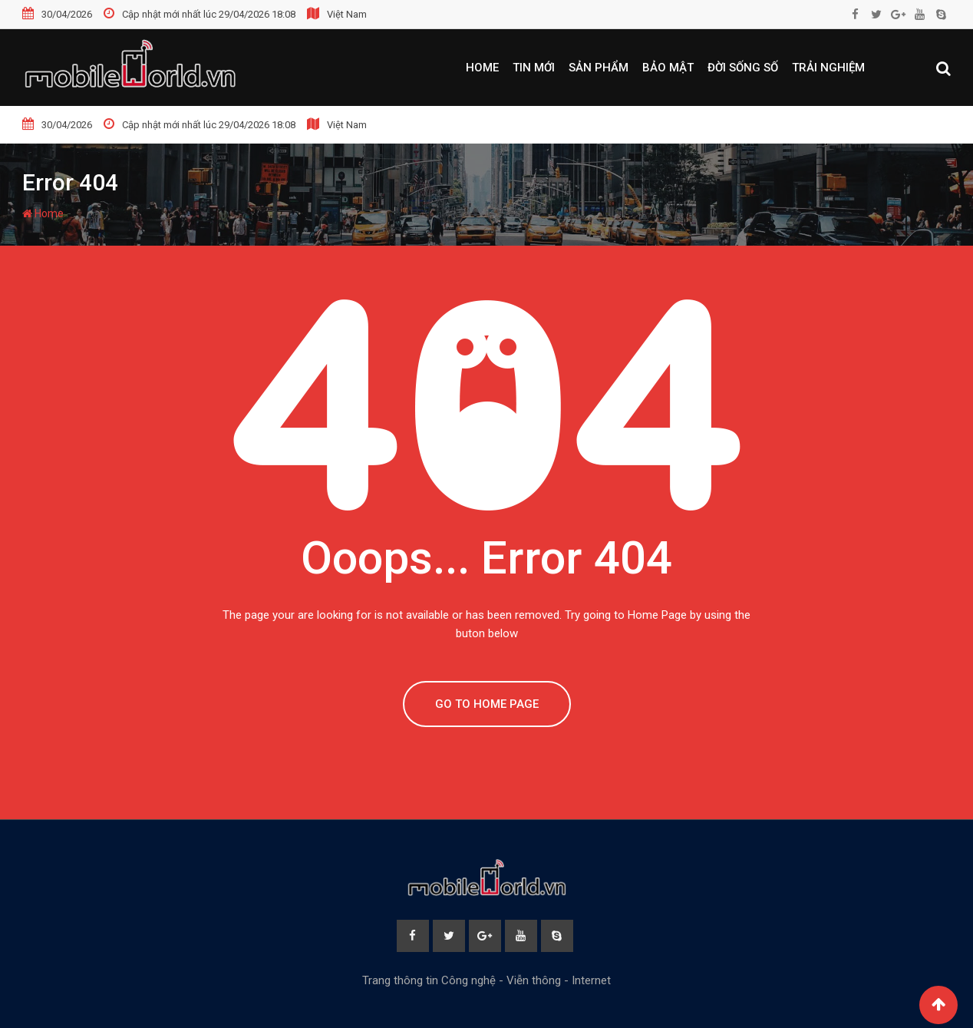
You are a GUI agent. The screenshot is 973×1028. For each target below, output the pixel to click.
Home (482, 67)
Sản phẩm (598, 67)
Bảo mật (668, 67)
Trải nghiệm (828, 67)
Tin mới (534, 67)
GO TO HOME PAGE (487, 704)
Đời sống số (742, 67)
